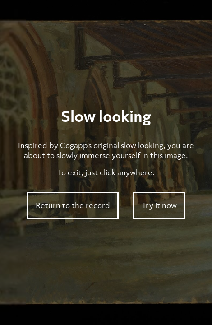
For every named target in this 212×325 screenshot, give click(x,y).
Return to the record (73, 205)
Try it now (159, 205)
